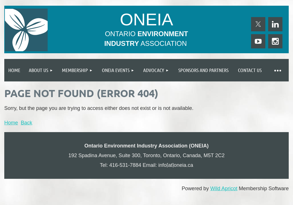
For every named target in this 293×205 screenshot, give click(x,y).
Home (11, 123)
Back (26, 123)
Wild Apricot (223, 188)
